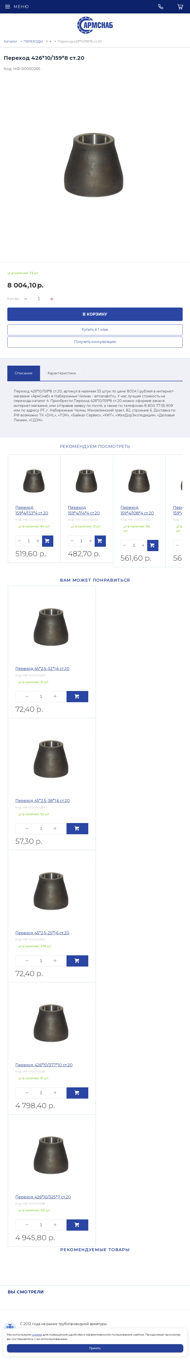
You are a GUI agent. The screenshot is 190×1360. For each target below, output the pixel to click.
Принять (95, 1348)
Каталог (10, 41)
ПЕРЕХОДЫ (33, 41)
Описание (24, 373)
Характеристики (61, 373)
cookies (37, 1334)
